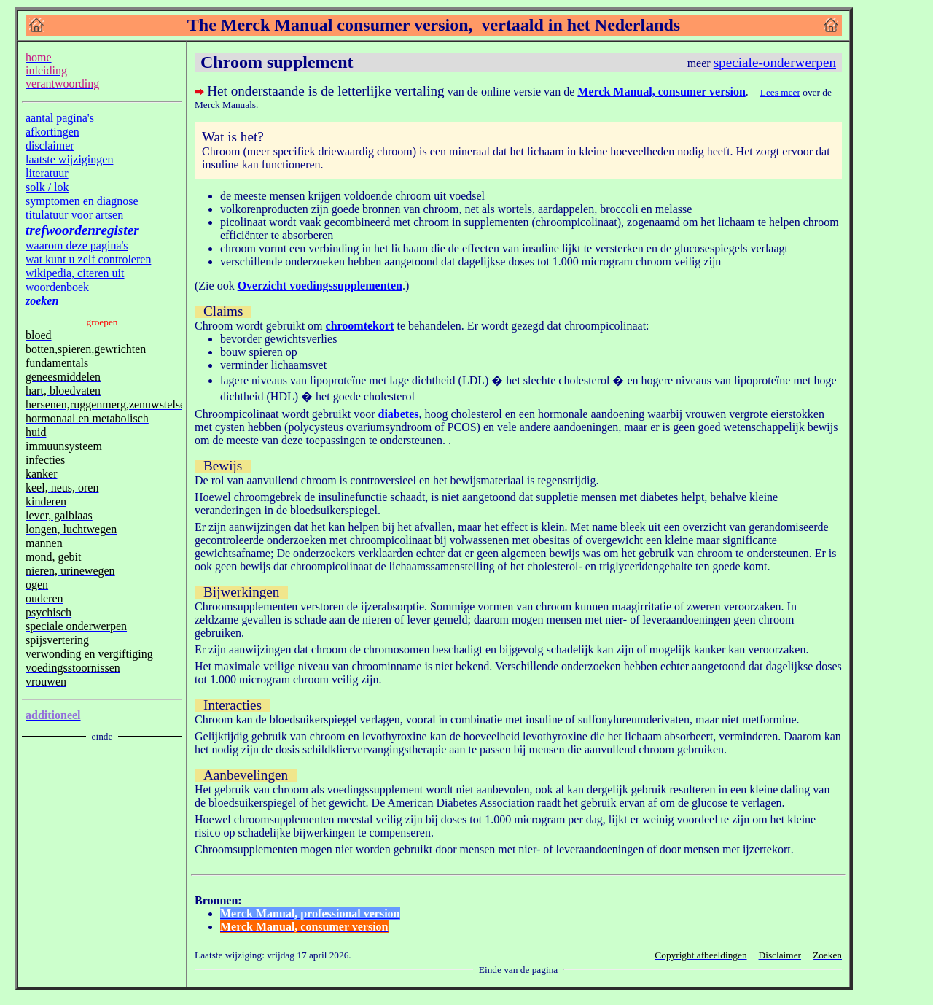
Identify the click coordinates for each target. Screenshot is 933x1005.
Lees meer (780, 92)
